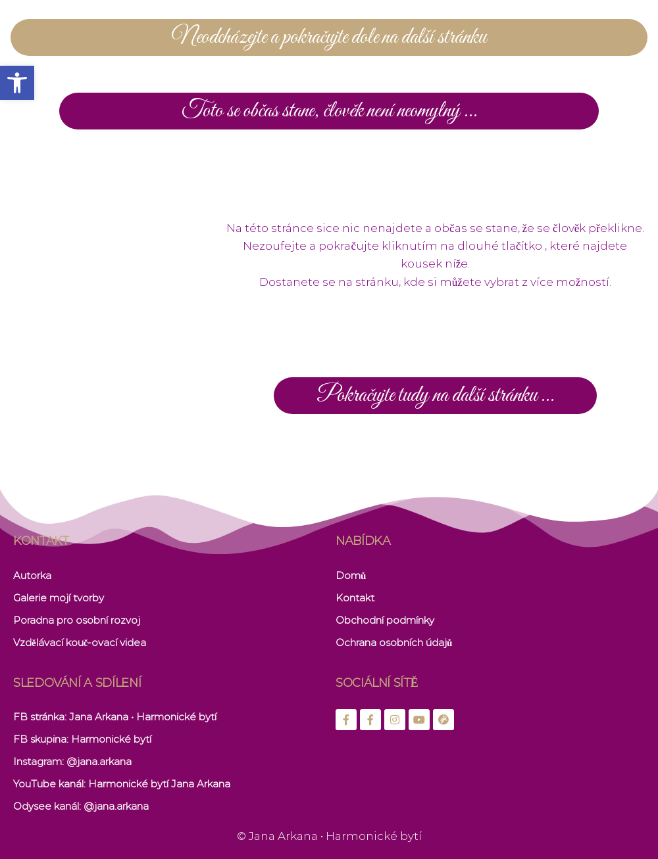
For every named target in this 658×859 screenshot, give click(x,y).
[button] (17, 83)
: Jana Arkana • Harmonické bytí (140, 716)
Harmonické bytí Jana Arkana (159, 784)
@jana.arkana (99, 761)
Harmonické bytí (111, 739)
